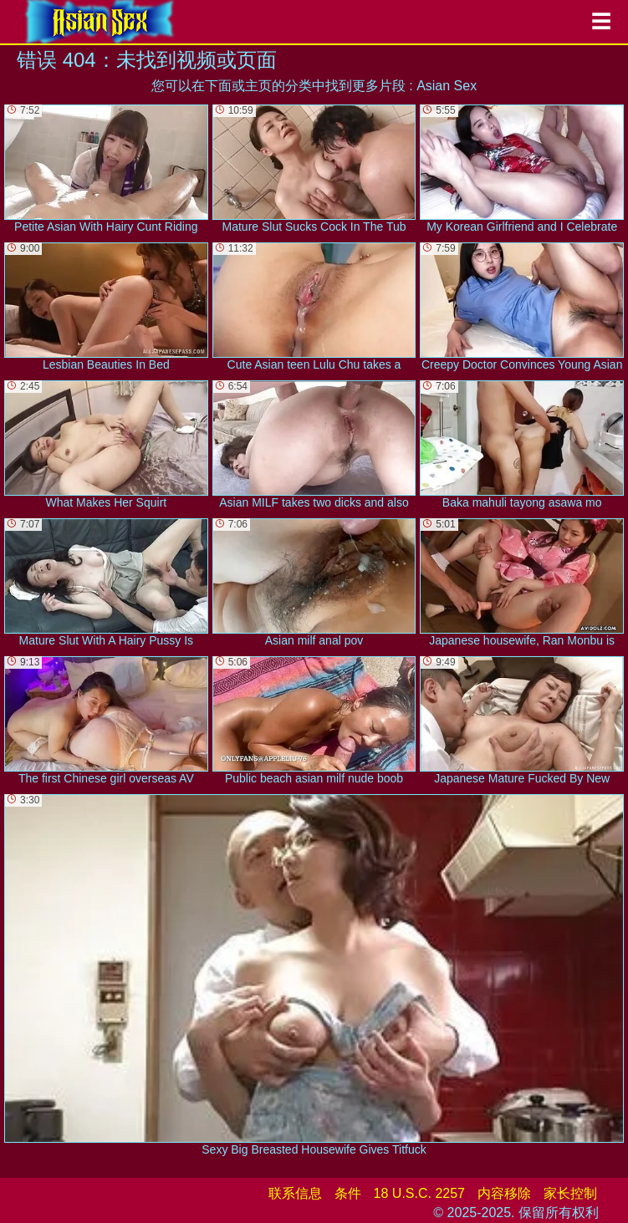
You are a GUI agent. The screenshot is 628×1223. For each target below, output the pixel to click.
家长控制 (570, 1193)
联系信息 (295, 1193)
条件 (347, 1193)
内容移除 (504, 1193)
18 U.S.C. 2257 (419, 1193)
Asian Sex (446, 86)
